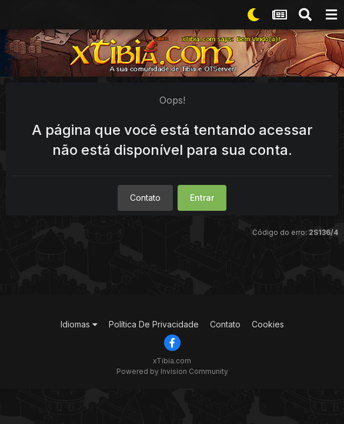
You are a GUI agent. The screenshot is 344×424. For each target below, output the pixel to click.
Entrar (202, 198)
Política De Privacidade (154, 324)
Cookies (268, 324)
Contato (145, 198)
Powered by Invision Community (172, 371)
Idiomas (79, 324)
